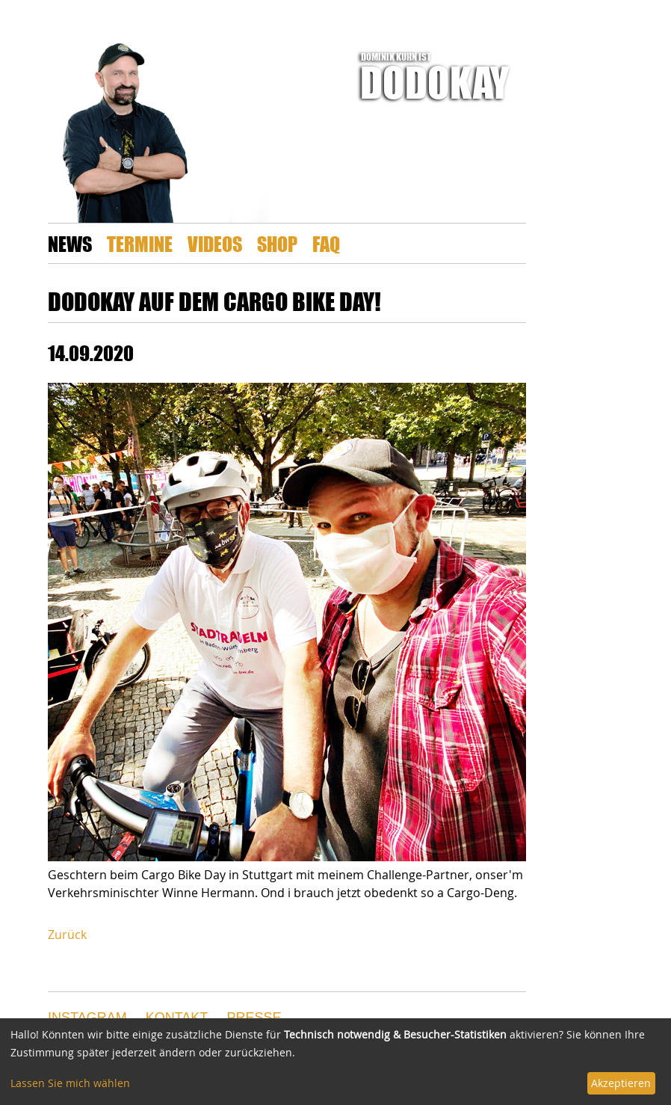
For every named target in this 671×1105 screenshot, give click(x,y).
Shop (277, 243)
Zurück (67, 934)
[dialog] (335, 1061)
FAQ (326, 243)
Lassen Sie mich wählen (70, 1083)
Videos (215, 243)
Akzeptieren (621, 1083)
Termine (140, 243)
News (70, 243)
